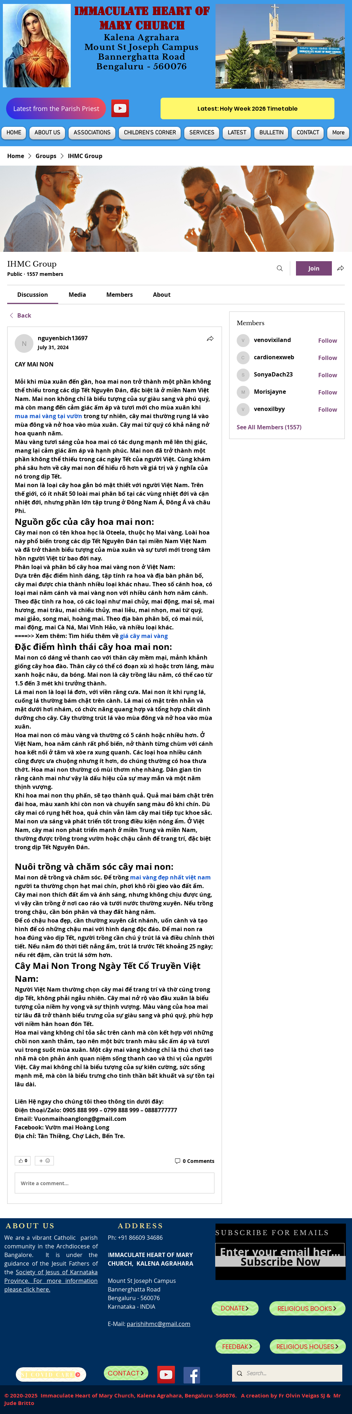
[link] (32, 295)
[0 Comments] (194, 1161)
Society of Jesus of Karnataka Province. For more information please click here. (51, 1280)
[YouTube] (120, 108)
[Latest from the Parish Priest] (56, 108)
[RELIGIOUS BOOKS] (307, 1308)
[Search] (279, 268)
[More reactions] (44, 1160)
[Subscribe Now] (280, 1261)
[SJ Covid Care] (51, 1374)
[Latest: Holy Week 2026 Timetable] (247, 108)
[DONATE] (235, 1308)
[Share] (210, 338)
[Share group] (340, 268)
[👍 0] (23, 1160)
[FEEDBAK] (238, 1346)
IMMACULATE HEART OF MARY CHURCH (141, 18)
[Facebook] (192, 1375)
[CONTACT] (126, 1373)
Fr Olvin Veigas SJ (301, 1395)
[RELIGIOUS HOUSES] (308, 1346)
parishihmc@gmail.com (158, 1324)
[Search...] (286, 1373)
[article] (114, 765)
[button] (47, 133)
